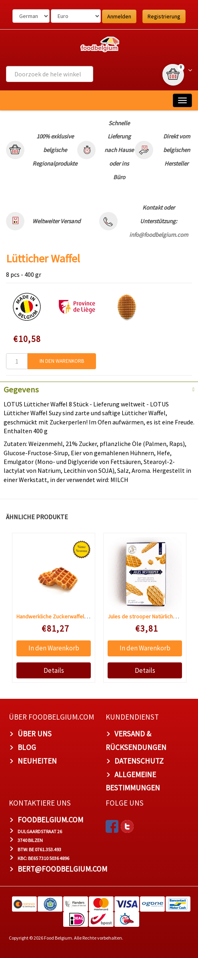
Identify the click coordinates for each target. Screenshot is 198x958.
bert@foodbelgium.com (62, 869)
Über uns (35, 733)
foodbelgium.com (50, 819)
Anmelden (119, 16)
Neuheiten (37, 761)
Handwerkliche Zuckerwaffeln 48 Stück (62, 616)
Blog (27, 747)
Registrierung (164, 16)
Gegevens (21, 389)
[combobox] (49, 74)
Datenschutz (139, 761)
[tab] (99, 389)
